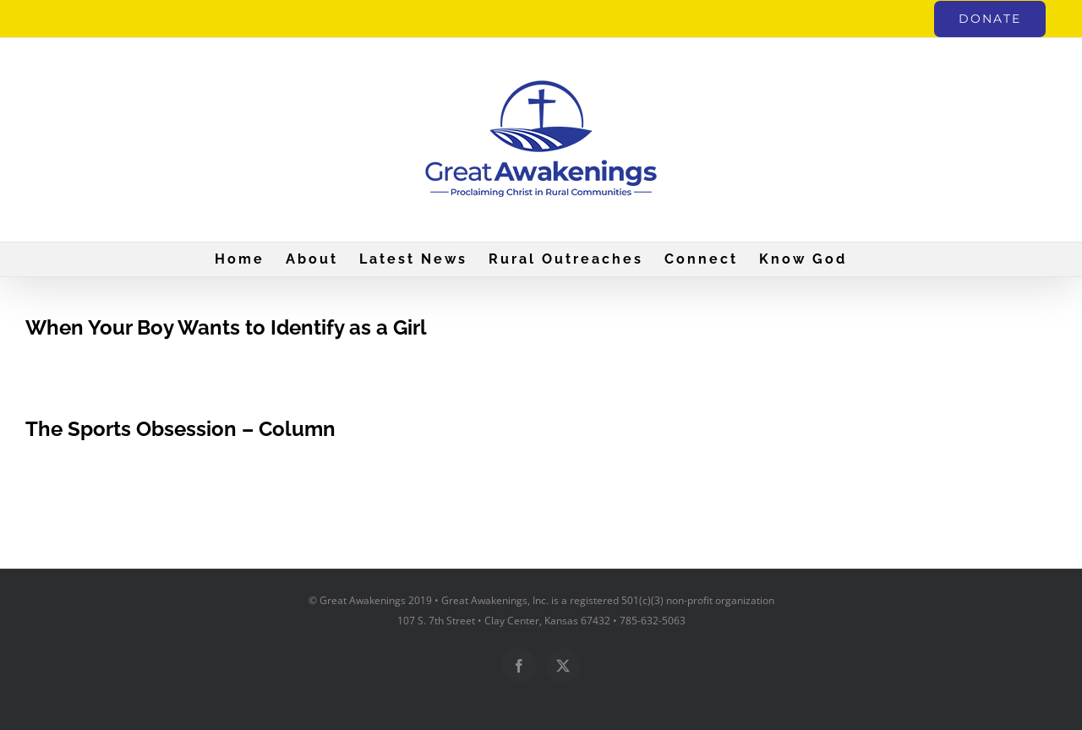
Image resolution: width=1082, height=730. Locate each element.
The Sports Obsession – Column (180, 429)
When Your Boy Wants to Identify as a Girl (226, 327)
